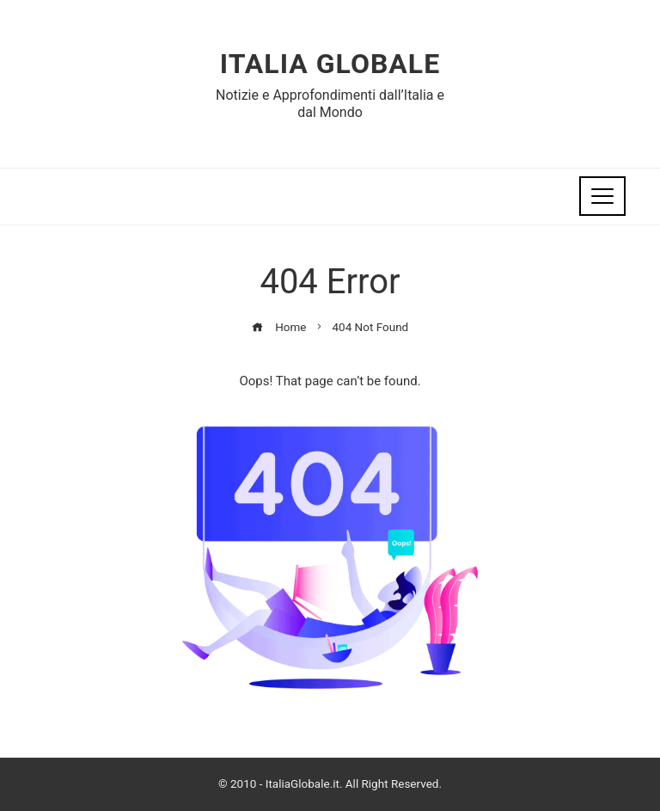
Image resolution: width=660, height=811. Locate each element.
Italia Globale (330, 63)
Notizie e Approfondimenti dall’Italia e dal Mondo (330, 103)
